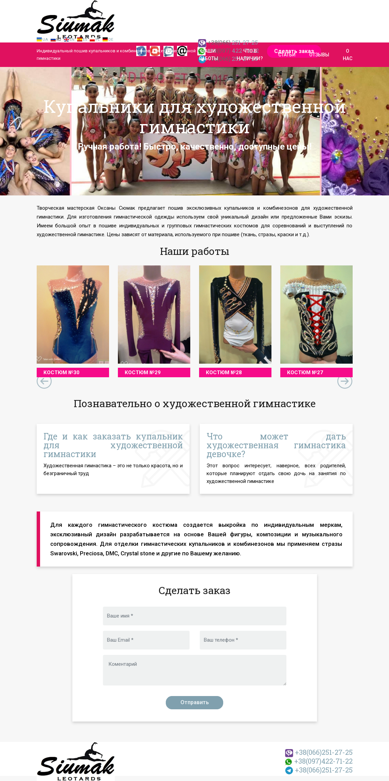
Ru (58, 39)
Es (85, 39)
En (72, 39)
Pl (97, 39)
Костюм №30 (61, 372)
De (110, 39)
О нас (347, 54)
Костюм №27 (305, 372)
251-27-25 (319, 752)
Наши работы (208, 54)
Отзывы (319, 54)
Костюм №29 (143, 372)
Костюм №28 (224, 372)
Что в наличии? (250, 54)
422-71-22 (318, 761)
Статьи (287, 54)
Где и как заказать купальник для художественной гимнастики (113, 445)
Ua (45, 39)
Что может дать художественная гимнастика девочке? (276, 445)
